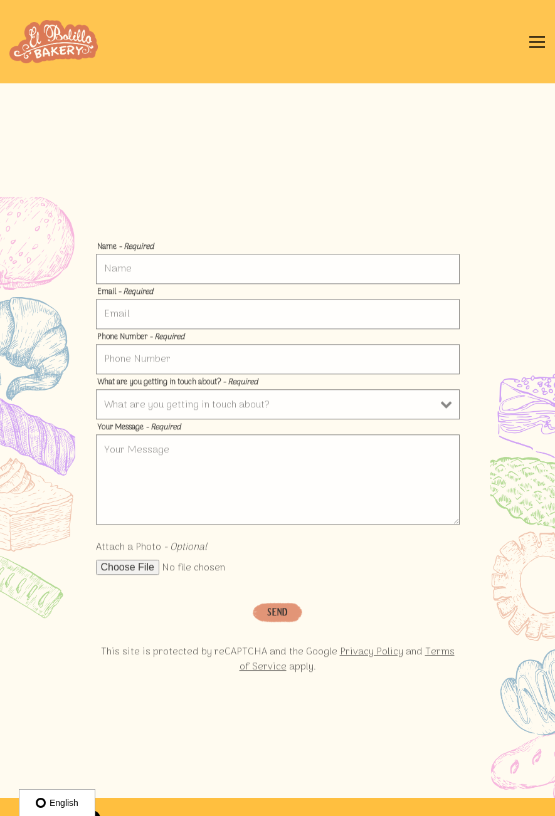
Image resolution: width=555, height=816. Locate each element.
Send (277, 614)
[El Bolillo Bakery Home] (53, 41)
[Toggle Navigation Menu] (537, 42)
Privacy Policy (371, 654)
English (57, 803)
